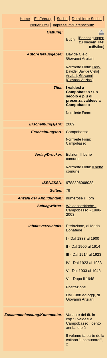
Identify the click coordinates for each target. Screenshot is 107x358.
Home (25, 19)
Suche (62, 19)
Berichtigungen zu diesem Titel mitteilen (91, 42)
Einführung (43, 19)
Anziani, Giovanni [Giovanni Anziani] (79, 78)
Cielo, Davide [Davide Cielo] (83, 69)
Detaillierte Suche (87, 19)
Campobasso (76, 143)
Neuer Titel (39, 25)
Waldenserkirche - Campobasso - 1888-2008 (83, 210)
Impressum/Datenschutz (73, 25)
